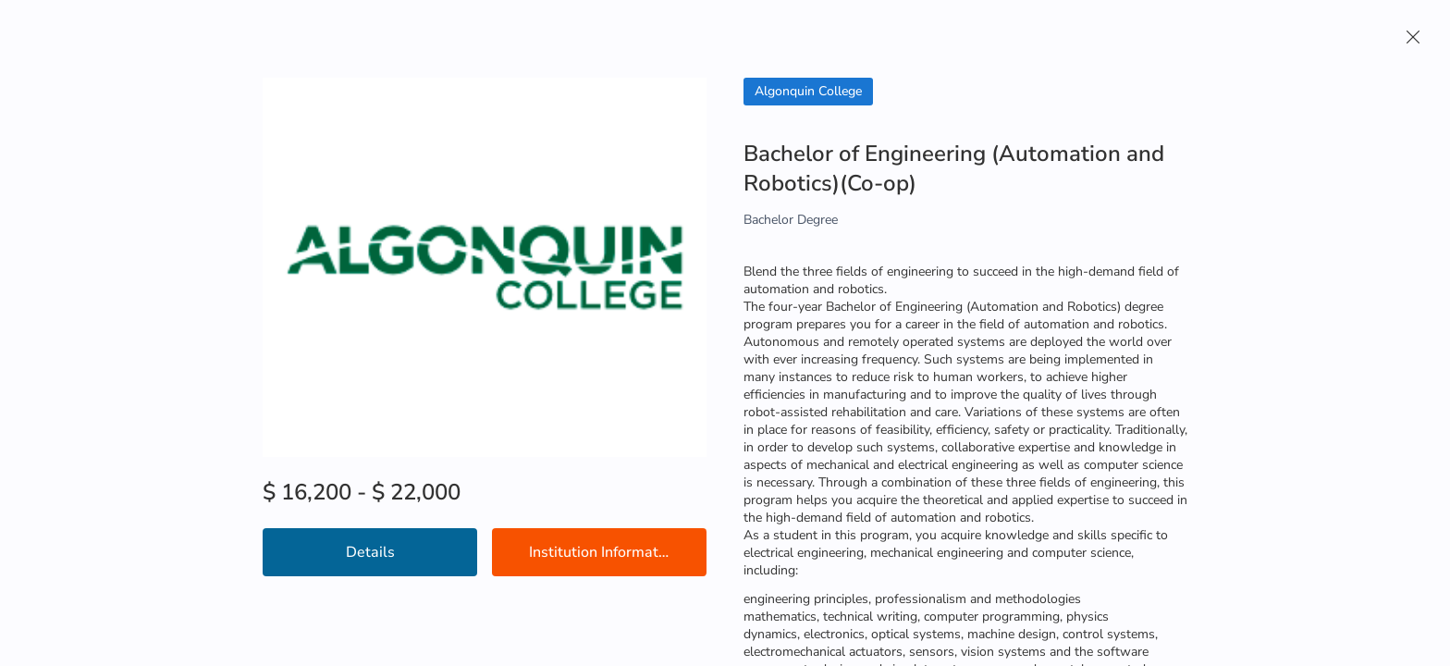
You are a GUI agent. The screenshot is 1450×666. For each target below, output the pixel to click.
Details (370, 552)
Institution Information (604, 552)
